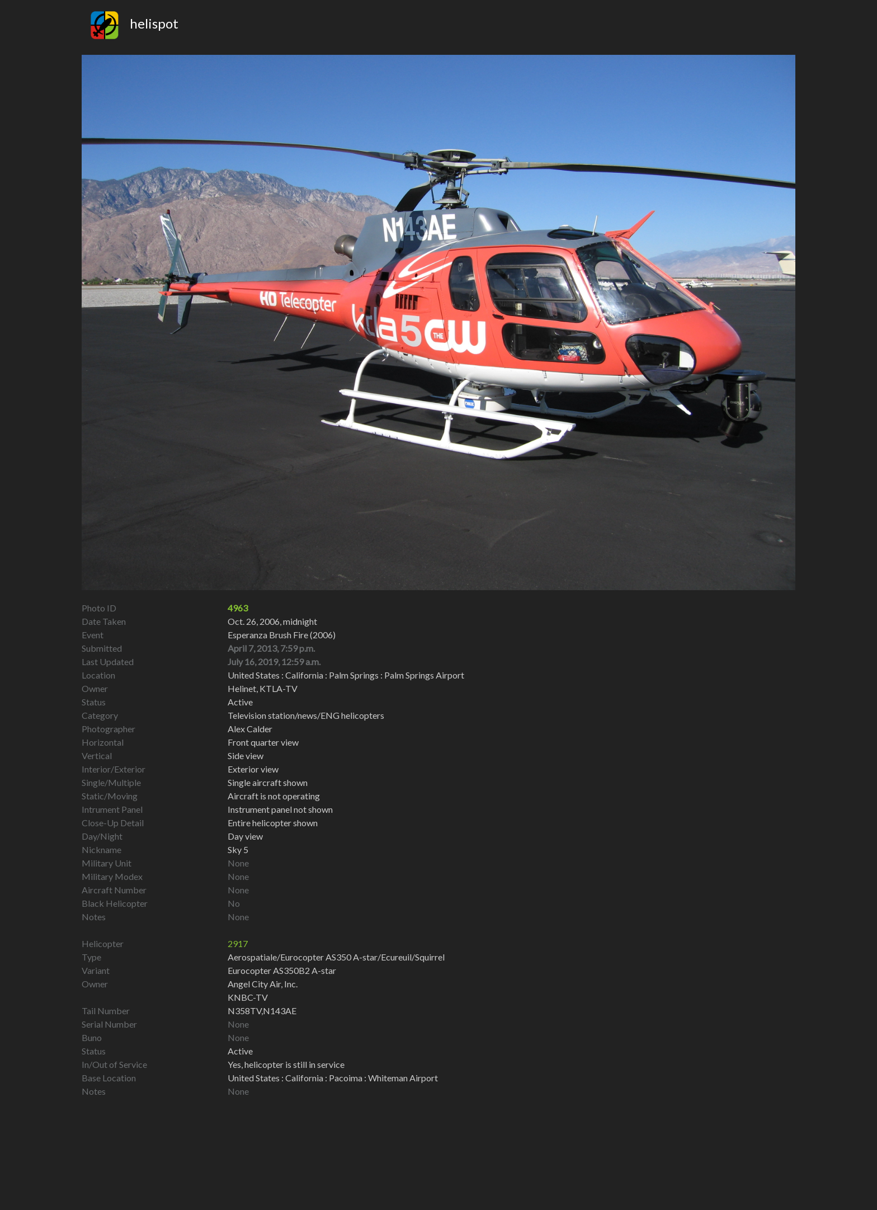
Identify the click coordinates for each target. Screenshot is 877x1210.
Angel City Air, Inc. (263, 983)
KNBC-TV (248, 997)
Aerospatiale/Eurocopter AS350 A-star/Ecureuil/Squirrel (336, 957)
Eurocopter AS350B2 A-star (282, 970)
